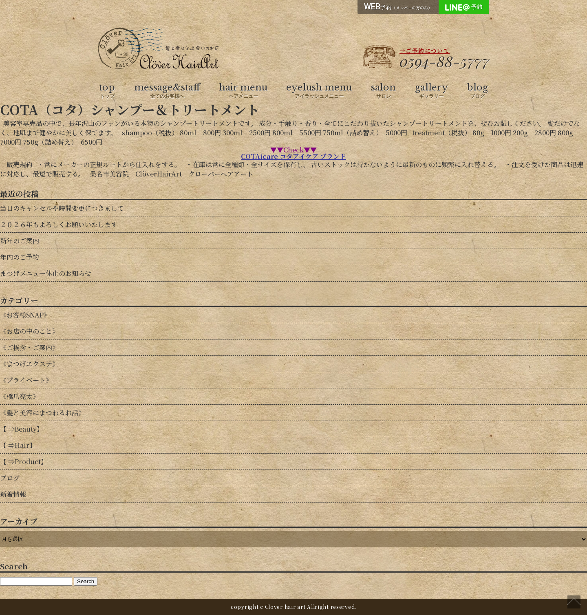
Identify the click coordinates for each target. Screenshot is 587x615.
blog (477, 91)
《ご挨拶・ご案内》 (29, 347)
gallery (431, 91)
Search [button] (85, 581)
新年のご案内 (19, 240)
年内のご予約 (19, 257)
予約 (398, 6)
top (107, 91)
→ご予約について (424, 50)
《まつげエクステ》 (29, 363)
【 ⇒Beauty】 (21, 429)
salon (383, 91)
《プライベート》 (26, 380)
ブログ (10, 478)
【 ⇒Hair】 (18, 445)
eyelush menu (319, 91)
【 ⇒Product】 (23, 461)
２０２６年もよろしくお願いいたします (58, 224)
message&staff (167, 91)
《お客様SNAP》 (25, 315)
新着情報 (13, 494)
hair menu (243, 91)
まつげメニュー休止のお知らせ (45, 273)
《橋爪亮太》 (19, 396)
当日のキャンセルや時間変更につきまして (62, 208)
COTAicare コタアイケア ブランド (293, 156)
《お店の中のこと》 (29, 331)
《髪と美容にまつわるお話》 (42, 412)
